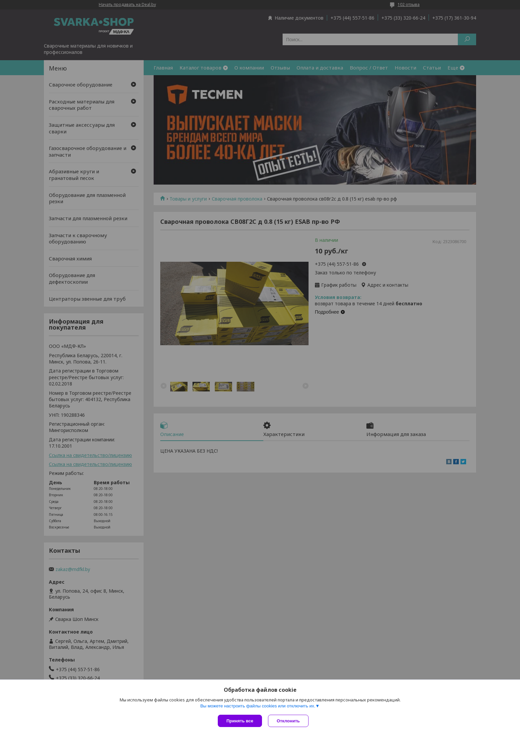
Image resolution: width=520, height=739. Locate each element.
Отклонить (288, 720)
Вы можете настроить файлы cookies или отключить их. (257, 706)
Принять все (239, 720)
